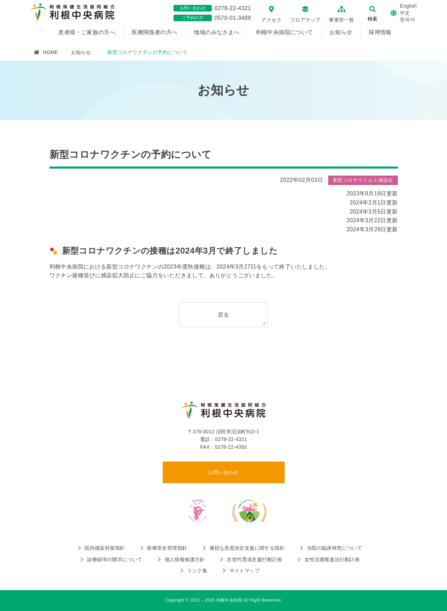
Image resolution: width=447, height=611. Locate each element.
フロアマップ (305, 20)
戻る (223, 315)
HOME (50, 52)
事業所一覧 (341, 20)
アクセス (271, 20)
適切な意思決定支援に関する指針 (247, 548)
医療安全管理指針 (167, 548)
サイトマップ (245, 570)
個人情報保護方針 (185, 559)
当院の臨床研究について (334, 548)
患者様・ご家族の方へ (86, 32)
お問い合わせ (223, 472)
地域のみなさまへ (216, 32)
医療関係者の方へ (154, 32)
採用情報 (380, 32)
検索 (372, 19)
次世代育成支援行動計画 (254, 559)
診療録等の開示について (114, 559)
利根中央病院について (284, 32)
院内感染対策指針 (105, 548)
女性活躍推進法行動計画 (332, 559)
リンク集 (197, 570)
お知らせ (341, 32)
